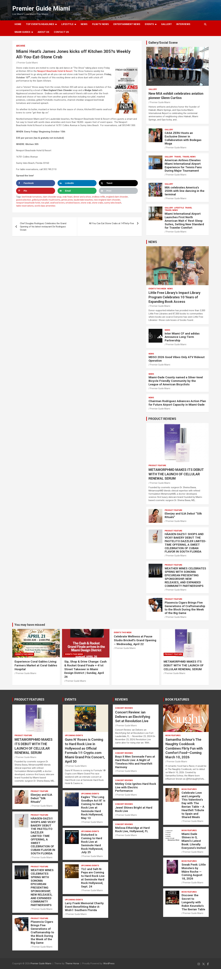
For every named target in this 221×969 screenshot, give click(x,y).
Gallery (153, 89)
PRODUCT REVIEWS (162, 419)
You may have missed (29, 625)
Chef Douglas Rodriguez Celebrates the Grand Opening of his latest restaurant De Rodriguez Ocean (43, 226)
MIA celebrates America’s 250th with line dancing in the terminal (184, 191)
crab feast (67, 197)
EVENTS (149, 24)
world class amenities (45, 206)
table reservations (25, 206)
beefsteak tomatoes (32, 197)
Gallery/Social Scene (163, 42)
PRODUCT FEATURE (157, 465)
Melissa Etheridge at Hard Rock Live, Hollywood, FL (132, 829)
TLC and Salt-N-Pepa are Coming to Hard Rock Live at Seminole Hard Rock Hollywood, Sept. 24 (93, 877)
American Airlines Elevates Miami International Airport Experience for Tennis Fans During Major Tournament (183, 165)
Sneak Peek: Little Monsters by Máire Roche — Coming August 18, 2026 (194, 871)
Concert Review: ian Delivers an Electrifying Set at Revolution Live (132, 716)
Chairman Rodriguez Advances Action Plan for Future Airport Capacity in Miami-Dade (177, 402)
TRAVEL (177, 157)
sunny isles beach (112, 202)
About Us (43, 32)
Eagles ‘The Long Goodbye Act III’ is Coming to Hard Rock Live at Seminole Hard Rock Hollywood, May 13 (93, 807)
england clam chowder (117, 197)
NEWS (84, 24)
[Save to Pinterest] (35, 191)
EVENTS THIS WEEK (157, 289)
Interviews (183, 24)
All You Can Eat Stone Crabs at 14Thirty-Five (111, 223)
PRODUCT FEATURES (29, 699)
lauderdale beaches (83, 200)
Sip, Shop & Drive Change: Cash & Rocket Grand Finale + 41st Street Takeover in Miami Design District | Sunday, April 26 (85, 669)
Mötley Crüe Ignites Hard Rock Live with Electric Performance (135, 787)
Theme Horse (72, 963)
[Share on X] (118, 183)
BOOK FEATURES (177, 699)
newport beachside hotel (28, 202)
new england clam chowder (107, 200)
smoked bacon (73, 202)
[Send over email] (77, 191)
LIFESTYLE (67, 24)
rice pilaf (45, 202)
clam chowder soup (52, 197)
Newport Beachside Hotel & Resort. (55, 71)
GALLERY (166, 24)
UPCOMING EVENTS (74, 735)
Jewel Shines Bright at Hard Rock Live (133, 809)
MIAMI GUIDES (22, 32)
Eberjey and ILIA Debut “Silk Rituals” (183, 515)
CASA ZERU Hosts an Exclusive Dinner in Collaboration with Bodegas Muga (183, 138)
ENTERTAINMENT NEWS (126, 24)
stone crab (86, 202)
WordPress (108, 963)
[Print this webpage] (118, 191)
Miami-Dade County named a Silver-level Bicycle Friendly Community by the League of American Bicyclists (176, 381)
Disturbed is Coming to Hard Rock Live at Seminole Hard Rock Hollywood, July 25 (92, 843)
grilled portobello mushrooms (46, 200)
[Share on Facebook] (35, 183)
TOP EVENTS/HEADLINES (40, 24)
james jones (67, 200)
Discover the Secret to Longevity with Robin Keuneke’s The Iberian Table (193, 902)
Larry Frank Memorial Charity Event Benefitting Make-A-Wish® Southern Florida (84, 906)
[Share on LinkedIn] (77, 183)
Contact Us (61, 32)
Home (18, 24)
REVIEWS (121, 699)
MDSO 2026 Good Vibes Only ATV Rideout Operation (177, 358)
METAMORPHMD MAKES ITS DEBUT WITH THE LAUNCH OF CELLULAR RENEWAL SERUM (176, 474)
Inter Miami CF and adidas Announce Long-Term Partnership (182, 337)
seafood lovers (57, 202)
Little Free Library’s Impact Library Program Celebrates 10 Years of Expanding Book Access (174, 297)
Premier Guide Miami (41, 8)
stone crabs (97, 202)
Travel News (189, 157)
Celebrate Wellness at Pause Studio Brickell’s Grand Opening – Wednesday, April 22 (135, 640)
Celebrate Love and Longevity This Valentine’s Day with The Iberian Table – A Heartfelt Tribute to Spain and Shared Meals (193, 805)
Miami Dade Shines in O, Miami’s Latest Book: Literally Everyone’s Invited (194, 841)
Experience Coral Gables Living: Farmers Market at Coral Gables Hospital (36, 665)
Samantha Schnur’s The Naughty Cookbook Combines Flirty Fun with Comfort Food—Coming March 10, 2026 (184, 748)
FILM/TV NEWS (100, 24)
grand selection (23, 200)
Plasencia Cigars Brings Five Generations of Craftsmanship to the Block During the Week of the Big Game (185, 608)
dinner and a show (82, 197)
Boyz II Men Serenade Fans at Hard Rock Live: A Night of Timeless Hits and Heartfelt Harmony (135, 762)
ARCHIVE (20, 46)
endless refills (98, 197)
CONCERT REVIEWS (124, 708)
